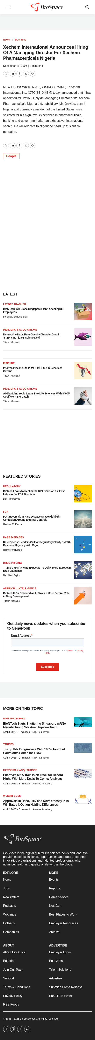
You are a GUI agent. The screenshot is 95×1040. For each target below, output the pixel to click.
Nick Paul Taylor (11, 575)
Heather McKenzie (12, 524)
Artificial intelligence (19, 588)
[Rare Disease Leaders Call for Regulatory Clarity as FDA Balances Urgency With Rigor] (83, 544)
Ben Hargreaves (11, 499)
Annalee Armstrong (42, 783)
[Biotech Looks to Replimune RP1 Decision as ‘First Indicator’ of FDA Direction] (83, 493)
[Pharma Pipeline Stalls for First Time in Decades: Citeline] (83, 370)
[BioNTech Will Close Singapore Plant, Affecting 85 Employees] (83, 311)
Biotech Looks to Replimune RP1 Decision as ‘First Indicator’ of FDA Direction (33, 493)
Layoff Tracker (14, 304)
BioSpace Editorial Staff (15, 316)
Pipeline (9, 363)
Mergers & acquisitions (20, 329)
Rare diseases (13, 537)
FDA (5, 511)
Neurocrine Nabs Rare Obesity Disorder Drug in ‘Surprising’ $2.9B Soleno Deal (31, 336)
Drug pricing (12, 562)
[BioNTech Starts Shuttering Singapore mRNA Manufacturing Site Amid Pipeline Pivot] (83, 722)
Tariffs (8, 744)
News (6, 39)
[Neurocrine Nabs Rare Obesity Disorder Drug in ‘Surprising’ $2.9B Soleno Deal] (83, 337)
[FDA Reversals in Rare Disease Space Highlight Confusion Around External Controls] (83, 519)
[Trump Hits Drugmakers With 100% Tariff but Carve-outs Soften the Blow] (83, 748)
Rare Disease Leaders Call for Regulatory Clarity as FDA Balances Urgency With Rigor (36, 544)
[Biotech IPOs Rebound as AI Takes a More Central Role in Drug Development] (83, 595)
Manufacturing (14, 718)
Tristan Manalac (11, 342)
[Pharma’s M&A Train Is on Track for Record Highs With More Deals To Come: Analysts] (83, 774)
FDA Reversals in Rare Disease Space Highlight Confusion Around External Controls (31, 518)
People (11, 156)
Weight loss (12, 795)
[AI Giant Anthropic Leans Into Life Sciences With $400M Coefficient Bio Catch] (83, 396)
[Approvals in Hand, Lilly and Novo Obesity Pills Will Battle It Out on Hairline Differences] (83, 799)
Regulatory (11, 486)
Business (20, 39)
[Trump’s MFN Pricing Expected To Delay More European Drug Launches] (83, 570)
